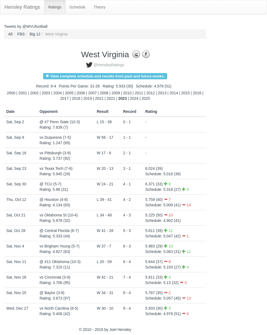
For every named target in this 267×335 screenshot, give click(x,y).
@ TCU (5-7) (50, 184)
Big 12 (34, 34)
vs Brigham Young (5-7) (59, 246)
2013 (162, 93)
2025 (145, 98)
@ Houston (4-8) (54, 199)
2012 (150, 93)
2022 (111, 98)
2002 (34, 93)
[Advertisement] (231, 111)
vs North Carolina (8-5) (59, 308)
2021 (99, 98)
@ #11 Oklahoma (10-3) (60, 261)
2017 (64, 98)
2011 (139, 93)
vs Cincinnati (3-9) (55, 277)
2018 (76, 98)
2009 (115, 93)
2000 (11, 93)
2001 (23, 93)
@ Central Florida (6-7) (59, 230)
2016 (197, 93)
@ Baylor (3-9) (52, 293)
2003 (46, 93)
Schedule (77, 7)
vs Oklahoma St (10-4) (59, 215)
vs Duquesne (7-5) (55, 137)
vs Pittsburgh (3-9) (55, 153)
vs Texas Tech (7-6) (56, 168)
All (10, 34)
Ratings (54, 7)
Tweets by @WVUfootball (26, 26)
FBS (21, 34)
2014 (174, 93)
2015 (185, 93)
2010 (127, 93)
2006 (81, 93)
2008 (104, 93)
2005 (69, 93)
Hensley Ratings (22, 7)
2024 (134, 98)
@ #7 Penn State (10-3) (60, 122)
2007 (92, 93)
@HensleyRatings (109, 65)
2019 (88, 98)
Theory (100, 7)
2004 (57, 93)
